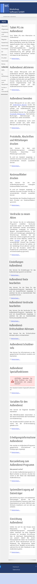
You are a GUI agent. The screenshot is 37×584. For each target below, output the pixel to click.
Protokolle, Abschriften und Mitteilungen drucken (22, 140)
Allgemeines (4, 29)
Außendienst (4, 67)
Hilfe (2, 70)
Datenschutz (16, 569)
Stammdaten (4, 61)
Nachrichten (4, 46)
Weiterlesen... (16, 59)
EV (2, 52)
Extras (3, 64)
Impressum (16, 567)
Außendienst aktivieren (22, 67)
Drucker (17, 240)
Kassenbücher (4, 42)
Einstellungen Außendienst (16, 263)
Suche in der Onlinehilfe (4, 90)
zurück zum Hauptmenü (4, 82)
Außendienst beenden (21, 98)
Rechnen (4, 55)
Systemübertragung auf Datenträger (22, 491)
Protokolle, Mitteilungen (17, 114)
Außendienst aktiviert (20, 105)
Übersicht (4, 26)
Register (4, 39)
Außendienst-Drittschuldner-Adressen (21, 327)
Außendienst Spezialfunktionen (19, 370)
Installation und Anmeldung (4, 34)
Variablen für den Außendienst (19, 403)
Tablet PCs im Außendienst (17, 29)
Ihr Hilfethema (4, 75)
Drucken (4, 58)
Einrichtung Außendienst (16, 520)
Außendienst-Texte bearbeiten (18, 281)
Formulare (4, 49)
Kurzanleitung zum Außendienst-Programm (22, 463)
